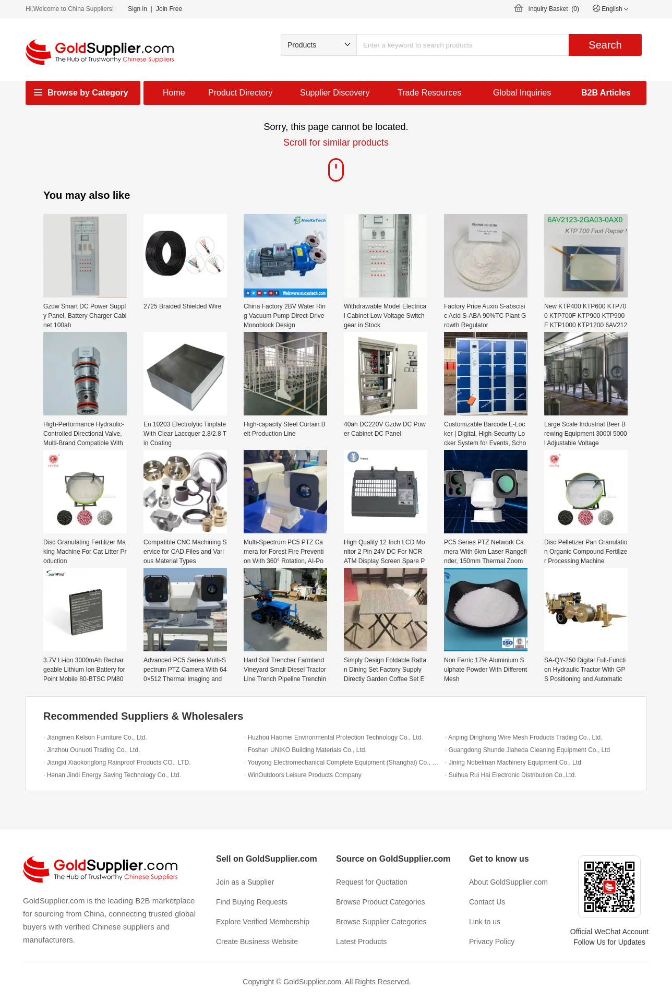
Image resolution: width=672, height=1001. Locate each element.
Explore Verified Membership (262, 921)
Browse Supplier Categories (381, 921)
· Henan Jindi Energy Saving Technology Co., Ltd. (112, 775)
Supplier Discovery (334, 92)
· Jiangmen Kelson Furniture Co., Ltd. (95, 737)
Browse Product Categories (380, 902)
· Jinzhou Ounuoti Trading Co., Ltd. (91, 750)
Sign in (137, 9)
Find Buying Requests (251, 902)
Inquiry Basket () (554, 9)
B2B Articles (606, 92)
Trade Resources (429, 92)
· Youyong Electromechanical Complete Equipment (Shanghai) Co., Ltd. (342, 762)
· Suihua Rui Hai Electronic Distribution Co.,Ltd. (510, 775)
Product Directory (240, 92)
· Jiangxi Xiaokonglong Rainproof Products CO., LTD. (117, 762)
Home (174, 92)
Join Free (169, 9)
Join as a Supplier (245, 882)
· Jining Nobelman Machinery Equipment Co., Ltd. (514, 762)
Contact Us (487, 902)
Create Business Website (257, 941)
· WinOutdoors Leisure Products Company (303, 775)
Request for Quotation (371, 882)
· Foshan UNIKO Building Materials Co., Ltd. (305, 750)
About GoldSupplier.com (508, 882)
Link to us (484, 921)
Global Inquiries (522, 92)
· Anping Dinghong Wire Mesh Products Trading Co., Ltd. (524, 737)
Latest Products (361, 941)
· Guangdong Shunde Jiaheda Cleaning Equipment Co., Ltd (527, 750)
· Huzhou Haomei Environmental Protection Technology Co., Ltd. (333, 737)
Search (605, 45)
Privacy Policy (491, 941)
